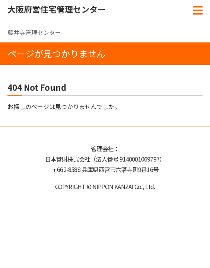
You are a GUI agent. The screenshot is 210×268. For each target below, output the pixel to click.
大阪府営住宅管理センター (56, 9)
